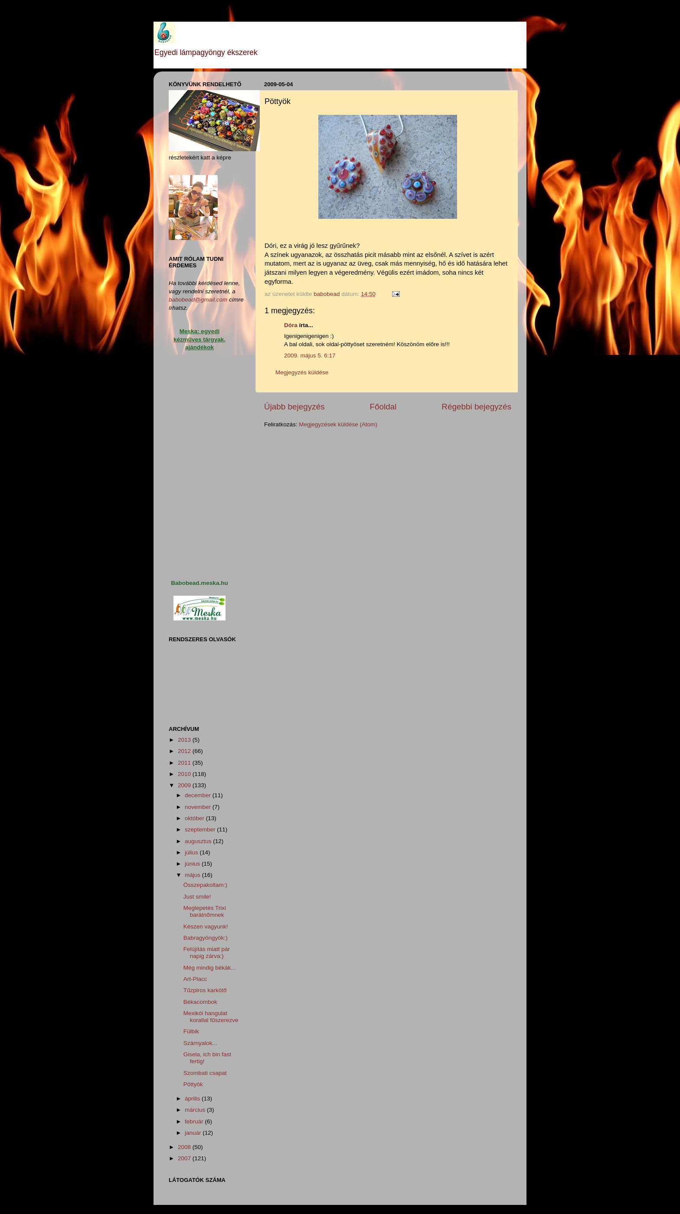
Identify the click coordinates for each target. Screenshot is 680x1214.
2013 (185, 740)
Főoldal (383, 406)
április (193, 1098)
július (192, 852)
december (198, 795)
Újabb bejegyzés (294, 406)
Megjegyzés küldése (301, 372)
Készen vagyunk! (205, 926)
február (195, 1121)
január (194, 1133)
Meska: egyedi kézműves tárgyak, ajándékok (199, 339)
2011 (185, 763)
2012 (185, 751)
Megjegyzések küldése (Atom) (338, 424)
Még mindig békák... (209, 967)
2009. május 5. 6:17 (310, 355)
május (193, 875)
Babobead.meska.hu (199, 583)
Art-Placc (195, 979)
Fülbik (191, 1031)
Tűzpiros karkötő (205, 990)
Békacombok (200, 1002)
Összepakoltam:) (205, 885)
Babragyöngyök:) (205, 938)
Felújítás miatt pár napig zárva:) (206, 952)
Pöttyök (193, 1084)
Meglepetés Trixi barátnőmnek (204, 911)
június (193, 863)
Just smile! (197, 896)
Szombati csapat (205, 1073)
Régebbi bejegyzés (476, 406)
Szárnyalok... (200, 1043)
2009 (185, 785)
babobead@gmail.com (198, 299)
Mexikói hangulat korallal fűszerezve (211, 1016)
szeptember (201, 829)
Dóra (291, 325)
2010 (185, 774)
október (195, 818)
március (196, 1110)
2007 (185, 1158)
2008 (185, 1147)
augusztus (199, 841)
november (198, 807)
